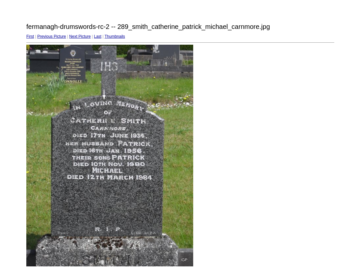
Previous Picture (51, 36)
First (30, 36)
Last (97, 36)
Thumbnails (115, 36)
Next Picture (80, 36)
